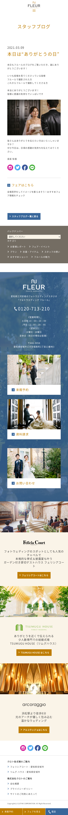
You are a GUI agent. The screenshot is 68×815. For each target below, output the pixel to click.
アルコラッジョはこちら (35, 730)
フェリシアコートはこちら (35, 575)
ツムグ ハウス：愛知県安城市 (25, 772)
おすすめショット (19, 257)
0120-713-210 (34, 308)
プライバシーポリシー (21, 789)
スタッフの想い (52, 252)
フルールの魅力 (42, 257)
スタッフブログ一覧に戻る (25, 216)
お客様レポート (18, 247)
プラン (13, 252)
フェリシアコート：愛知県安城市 (27, 767)
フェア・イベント (41, 247)
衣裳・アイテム (31, 252)
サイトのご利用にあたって (23, 794)
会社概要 (14, 784)
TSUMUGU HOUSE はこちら (35, 653)
